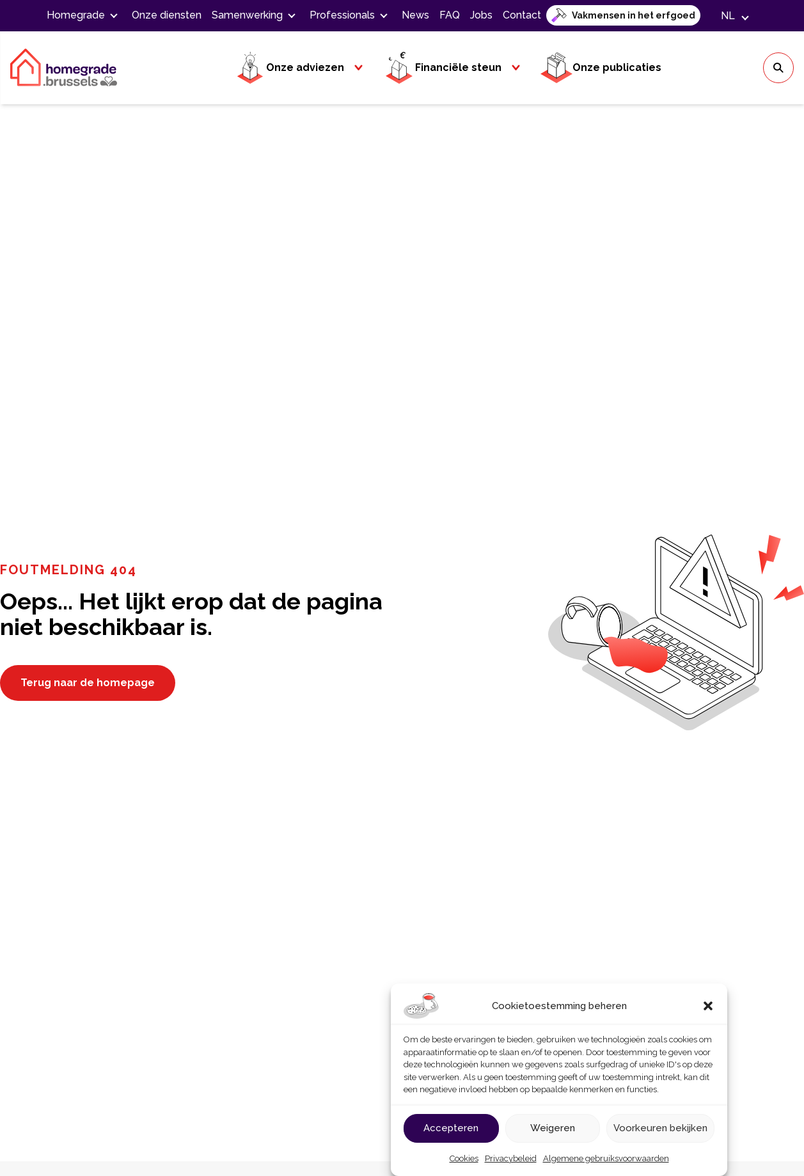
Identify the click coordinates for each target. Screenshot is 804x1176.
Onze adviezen (289, 68)
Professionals (342, 15)
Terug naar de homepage (87, 683)
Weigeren (552, 1128)
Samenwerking (247, 15)
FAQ (449, 15)
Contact (522, 15)
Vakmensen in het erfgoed (633, 15)
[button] (708, 1006)
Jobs (481, 15)
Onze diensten (166, 15)
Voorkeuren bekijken (660, 1128)
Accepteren (450, 1128)
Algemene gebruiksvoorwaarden (606, 1158)
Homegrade (76, 15)
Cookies (464, 1158)
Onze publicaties (600, 68)
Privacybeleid (511, 1158)
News (415, 15)
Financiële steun (442, 68)
